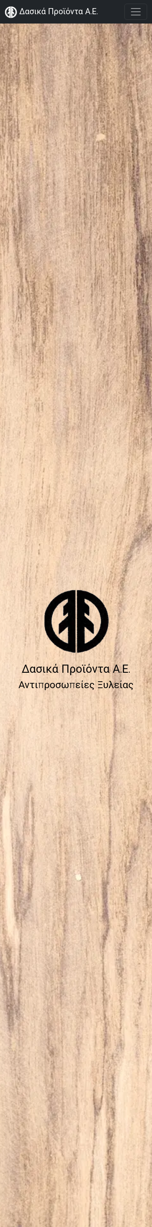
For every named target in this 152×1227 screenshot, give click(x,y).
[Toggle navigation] (135, 12)
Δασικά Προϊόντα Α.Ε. (51, 12)
